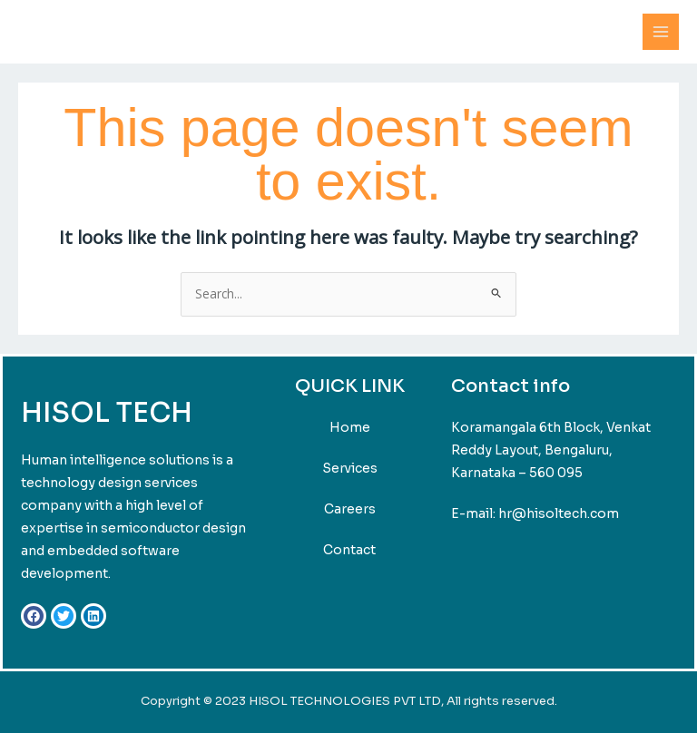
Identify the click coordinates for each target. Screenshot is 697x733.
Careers (350, 509)
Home (349, 427)
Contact (349, 550)
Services (350, 468)
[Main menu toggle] (661, 32)
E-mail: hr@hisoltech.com (535, 513)
